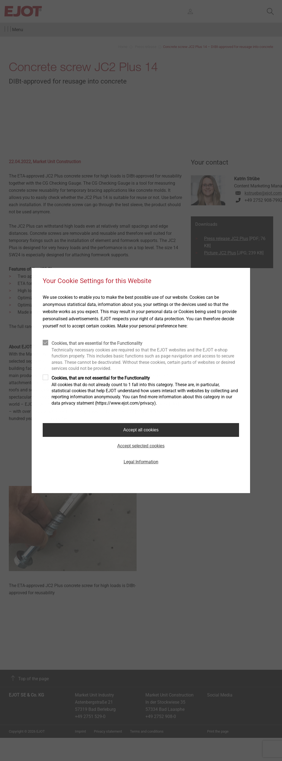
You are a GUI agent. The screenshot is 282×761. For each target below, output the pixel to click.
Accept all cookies (141, 429)
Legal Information (141, 461)
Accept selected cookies (141, 445)
